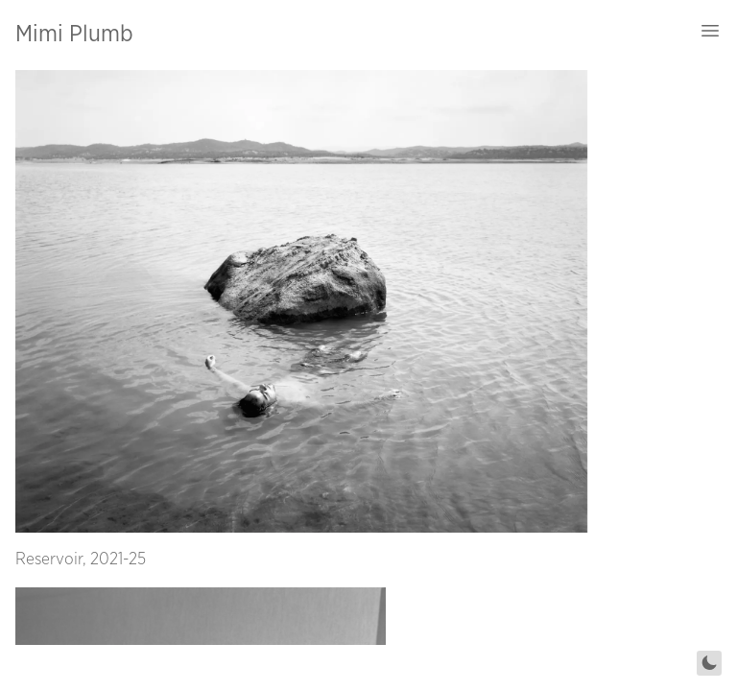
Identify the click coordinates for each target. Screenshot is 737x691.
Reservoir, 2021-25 (80, 559)
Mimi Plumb (74, 34)
